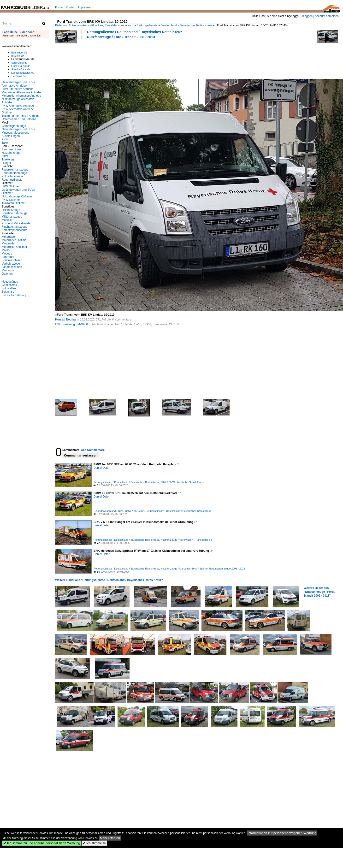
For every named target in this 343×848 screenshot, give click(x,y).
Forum (59, 7)
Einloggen (306, 16)
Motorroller (8, 243)
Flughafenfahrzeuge (14, 226)
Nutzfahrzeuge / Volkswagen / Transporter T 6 (187, 539)
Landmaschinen (12, 267)
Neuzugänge (10, 281)
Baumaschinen (11, 149)
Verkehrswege (11, 263)
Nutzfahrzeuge (11, 152)
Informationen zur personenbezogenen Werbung (282, 833)
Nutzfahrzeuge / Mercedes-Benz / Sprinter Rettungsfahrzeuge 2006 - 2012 (203, 568)
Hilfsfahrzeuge (11, 210)
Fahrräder (8, 257)
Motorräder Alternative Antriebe (21, 92)
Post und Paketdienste (16, 223)
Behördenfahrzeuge (14, 173)
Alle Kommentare (93, 450)
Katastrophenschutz (14, 230)
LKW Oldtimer (11, 186)
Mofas (6, 250)
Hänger (6, 163)
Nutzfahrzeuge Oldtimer (17, 196)
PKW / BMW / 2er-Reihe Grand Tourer (182, 482)
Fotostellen (9, 288)
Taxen (5, 142)
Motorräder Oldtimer (14, 240)
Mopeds (7, 253)
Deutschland (169, 25)
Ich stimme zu (94, 843)
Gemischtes (9, 285)
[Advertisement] (142, 58)
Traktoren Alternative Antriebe (21, 116)
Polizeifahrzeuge (12, 176)
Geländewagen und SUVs (18, 129)
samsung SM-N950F (76, 324)
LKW (5, 156)
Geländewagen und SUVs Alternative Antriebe (18, 84)
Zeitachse (8, 291)
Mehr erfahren (110, 838)
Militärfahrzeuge (12, 216)
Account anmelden (326, 16)
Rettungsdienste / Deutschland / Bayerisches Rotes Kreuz (134, 32)
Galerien (7, 273)
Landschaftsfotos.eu (22, 72)
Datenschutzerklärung (14, 295)
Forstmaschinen (12, 260)
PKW (5, 139)
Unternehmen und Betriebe (19, 119)
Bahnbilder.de (19, 52)
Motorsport (8, 270)
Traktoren (8, 159)
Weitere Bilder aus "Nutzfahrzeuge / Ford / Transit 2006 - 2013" (319, 591)
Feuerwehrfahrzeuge (15, 169)
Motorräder (9, 236)
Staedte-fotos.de (20, 69)
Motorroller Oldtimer (14, 247)
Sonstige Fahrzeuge (14, 213)
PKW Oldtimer (11, 200)
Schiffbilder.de (19, 62)
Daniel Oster (102, 467)
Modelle (7, 220)
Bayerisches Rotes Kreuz (196, 25)
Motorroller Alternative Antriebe (21, 95)
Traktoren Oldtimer (14, 203)
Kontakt (71, 7)
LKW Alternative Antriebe (18, 89)
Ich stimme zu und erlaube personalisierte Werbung (41, 843)
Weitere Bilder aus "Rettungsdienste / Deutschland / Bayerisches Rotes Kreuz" (109, 580)
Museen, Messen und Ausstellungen (15, 134)
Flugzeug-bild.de (20, 66)
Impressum (85, 7)
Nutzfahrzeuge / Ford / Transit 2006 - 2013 (121, 37)
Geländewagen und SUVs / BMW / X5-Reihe (119, 511)
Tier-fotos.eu (18, 76)
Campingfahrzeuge (14, 126)
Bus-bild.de (17, 55)
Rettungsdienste (147, 25)
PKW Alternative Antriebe (18, 105)
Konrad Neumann (67, 319)
